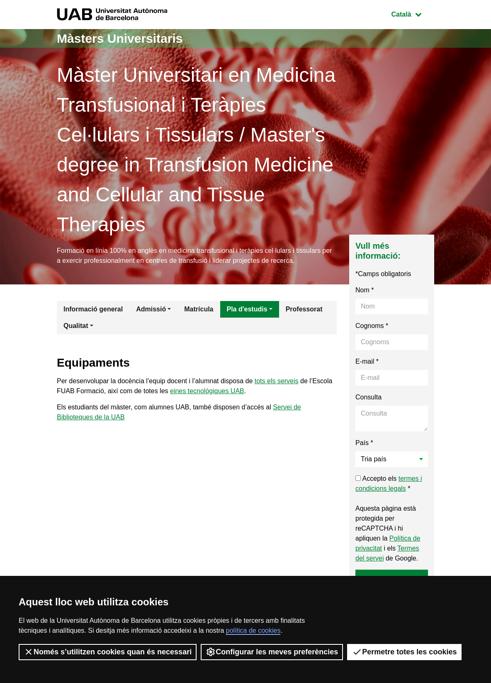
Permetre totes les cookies (404, 652)
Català (412, 13)
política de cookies (253, 630)
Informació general (93, 309)
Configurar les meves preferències (272, 652)
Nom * (364, 290)
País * (364, 442)
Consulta (368, 397)
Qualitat (75, 325)
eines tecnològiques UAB (207, 390)
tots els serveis (277, 380)
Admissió (151, 309)
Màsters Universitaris (120, 38)
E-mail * (367, 361)
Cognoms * (371, 325)
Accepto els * (388, 483)
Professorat (304, 309)
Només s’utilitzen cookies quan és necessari (108, 652)
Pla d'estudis (247, 309)
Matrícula (198, 309)
